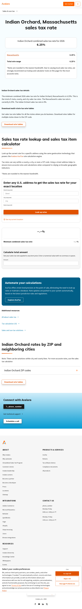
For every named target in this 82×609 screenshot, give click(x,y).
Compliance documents (50, 467)
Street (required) (8, 190)
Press (4, 487)
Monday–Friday (47, 517)
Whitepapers (7, 561)
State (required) (8, 205)
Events (5, 565)
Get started (69, 4)
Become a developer (9, 483)
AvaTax (45, 455)
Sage (4, 522)
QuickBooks (6, 518)
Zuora (4, 534)
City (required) (7, 197)
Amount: (6, 260)
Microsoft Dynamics (9, 510)
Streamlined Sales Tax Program (12, 463)
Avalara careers (8, 475)
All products (46, 471)
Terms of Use (16, 585)
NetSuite (5, 514)
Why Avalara (6, 455)
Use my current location (14, 219)
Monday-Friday (47, 509)
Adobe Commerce (8, 506)
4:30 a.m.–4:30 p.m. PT (49, 520)
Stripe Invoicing (7, 530)
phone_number (47, 506)
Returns (45, 459)
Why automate (7, 459)
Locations (6, 491)
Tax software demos (49, 463)
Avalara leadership (8, 471)
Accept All (67, 573)
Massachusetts (13, 55)
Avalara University (8, 553)
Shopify (5, 526)
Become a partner (8, 479)
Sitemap (5, 495)
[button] (41, 370)
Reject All (67, 579)
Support (5, 549)
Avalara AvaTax (17, 156)
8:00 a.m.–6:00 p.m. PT (49, 512)
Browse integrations (9, 538)
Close (67, 569)
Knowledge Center (9, 557)
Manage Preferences (67, 584)
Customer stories (8, 467)
